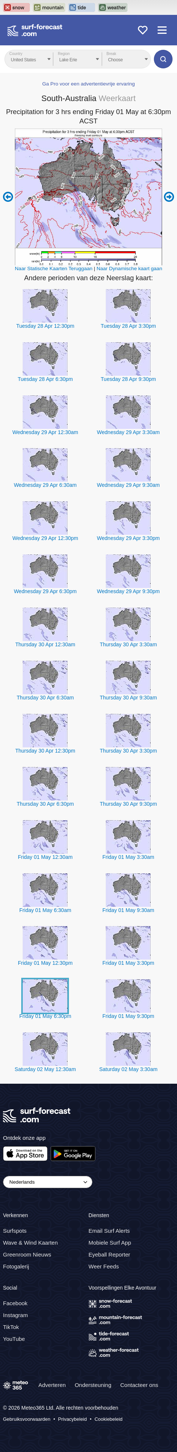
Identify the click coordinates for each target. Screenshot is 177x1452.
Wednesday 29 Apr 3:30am (128, 432)
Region (64, 54)
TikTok (11, 1327)
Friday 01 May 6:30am (45, 910)
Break (111, 54)
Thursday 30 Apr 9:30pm (128, 804)
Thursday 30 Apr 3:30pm (128, 751)
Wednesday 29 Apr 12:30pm (45, 538)
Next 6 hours (169, 197)
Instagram (15, 1315)
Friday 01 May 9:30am (128, 910)
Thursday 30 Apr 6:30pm (45, 804)
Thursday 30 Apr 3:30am (128, 644)
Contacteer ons (139, 1385)
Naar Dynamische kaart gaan (129, 268)
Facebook (15, 1303)
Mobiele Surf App (110, 1242)
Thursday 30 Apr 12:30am (45, 644)
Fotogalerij (16, 1266)
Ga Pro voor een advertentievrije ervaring (88, 84)
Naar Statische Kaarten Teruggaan (53, 268)
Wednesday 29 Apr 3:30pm (128, 538)
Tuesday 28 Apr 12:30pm (45, 326)
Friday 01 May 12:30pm (45, 963)
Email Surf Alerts (109, 1231)
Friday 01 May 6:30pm (45, 1016)
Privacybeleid (72, 1419)
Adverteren (52, 1385)
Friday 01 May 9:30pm (128, 1016)
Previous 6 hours (8, 197)
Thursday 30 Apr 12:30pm (45, 751)
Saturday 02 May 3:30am (128, 1069)
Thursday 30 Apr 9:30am (128, 698)
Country (15, 54)
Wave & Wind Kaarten (30, 1242)
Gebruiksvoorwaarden (26, 1419)
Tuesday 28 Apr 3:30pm (128, 326)
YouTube (14, 1339)
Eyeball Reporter (109, 1254)
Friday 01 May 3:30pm (128, 963)
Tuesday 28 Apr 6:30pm (45, 379)
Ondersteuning (93, 1385)
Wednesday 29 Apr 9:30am (128, 485)
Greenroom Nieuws (27, 1254)
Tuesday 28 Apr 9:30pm (128, 379)
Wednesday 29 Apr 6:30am (45, 485)
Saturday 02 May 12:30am (45, 1069)
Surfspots (14, 1231)
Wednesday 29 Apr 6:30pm (45, 591)
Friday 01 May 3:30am (128, 857)
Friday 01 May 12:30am (45, 857)
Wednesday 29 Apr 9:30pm (128, 591)
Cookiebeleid (109, 1419)
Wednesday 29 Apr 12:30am (45, 432)
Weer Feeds (104, 1266)
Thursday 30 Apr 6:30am (45, 698)
